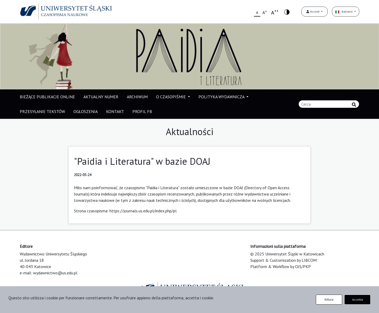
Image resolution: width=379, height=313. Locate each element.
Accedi (313, 11)
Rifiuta (329, 299)
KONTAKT (115, 111)
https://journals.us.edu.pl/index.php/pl (143, 210)
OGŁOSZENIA (85, 111)
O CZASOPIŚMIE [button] (171, 96)
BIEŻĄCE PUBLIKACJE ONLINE (47, 96)
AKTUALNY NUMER (100, 96)
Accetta (357, 299)
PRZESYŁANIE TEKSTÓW (42, 111)
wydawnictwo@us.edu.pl (55, 272)
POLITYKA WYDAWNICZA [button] (221, 96)
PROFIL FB (142, 111)
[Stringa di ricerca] (329, 104)
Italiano (344, 11)
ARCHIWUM (137, 96)
